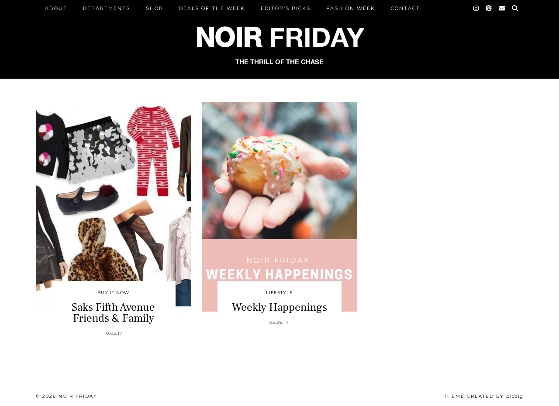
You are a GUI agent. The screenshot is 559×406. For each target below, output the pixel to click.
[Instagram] (476, 8)
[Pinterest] (489, 8)
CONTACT (405, 8)
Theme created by (483, 396)
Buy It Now (113, 292)
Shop (154, 8)
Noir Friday (78, 396)
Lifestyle (279, 292)
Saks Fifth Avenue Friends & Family (113, 312)
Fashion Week (350, 8)
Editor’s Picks (286, 8)
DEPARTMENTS (106, 8)
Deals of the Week (212, 8)
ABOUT (56, 8)
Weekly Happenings (279, 307)
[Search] (515, 8)
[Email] (502, 8)
